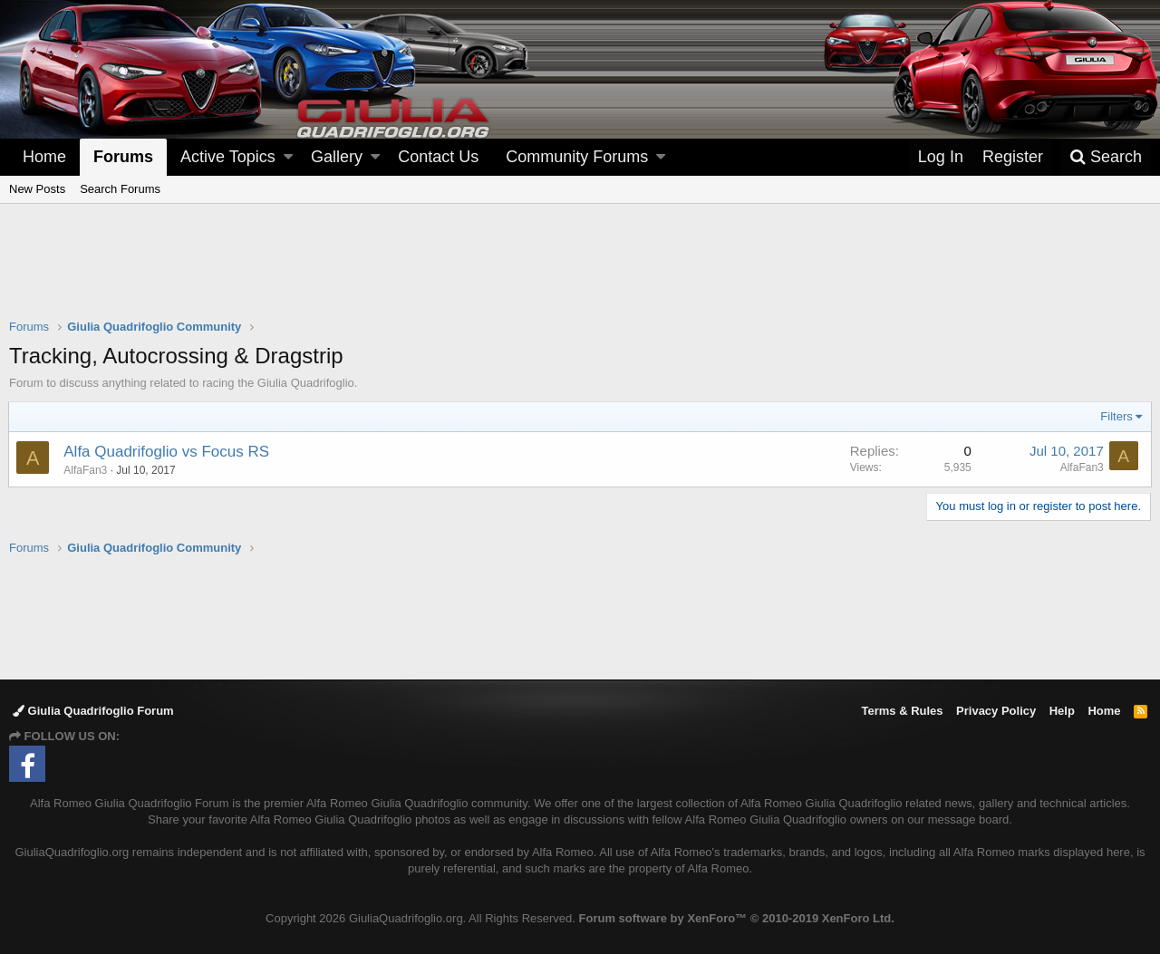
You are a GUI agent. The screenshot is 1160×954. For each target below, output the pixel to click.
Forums (123, 157)
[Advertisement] (580, 272)
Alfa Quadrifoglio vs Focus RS (167, 451)
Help (1062, 711)
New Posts (37, 189)
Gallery (336, 157)
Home (44, 157)
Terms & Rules (901, 711)
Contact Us (438, 157)
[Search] (1105, 157)
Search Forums (120, 189)
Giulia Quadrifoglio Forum (93, 711)
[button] (288, 157)
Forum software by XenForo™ (736, 918)
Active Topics (228, 157)
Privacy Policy (996, 711)
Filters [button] (1116, 416)
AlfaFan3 (1081, 467)
